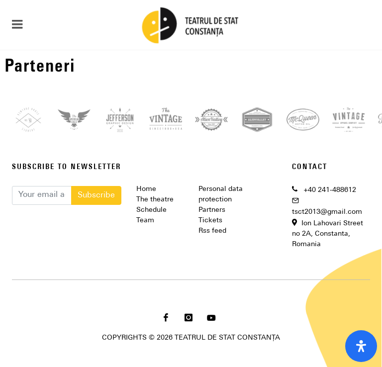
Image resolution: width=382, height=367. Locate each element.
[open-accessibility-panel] (361, 346)
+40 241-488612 (329, 190)
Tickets (210, 220)
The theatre (155, 199)
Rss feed (212, 231)
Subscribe (96, 195)
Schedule (151, 210)
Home (146, 189)
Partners (211, 210)
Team (145, 220)
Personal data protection (220, 194)
